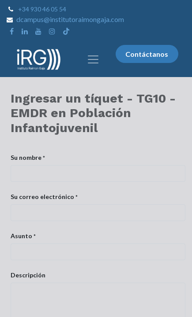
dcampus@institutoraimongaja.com (70, 19)
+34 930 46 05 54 (42, 9)
